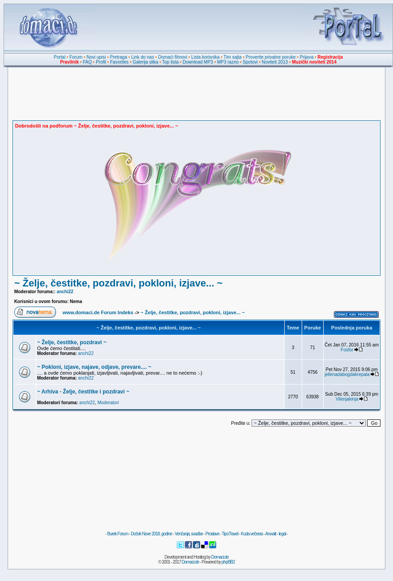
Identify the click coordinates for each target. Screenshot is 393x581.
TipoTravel (230, 533)
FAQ (87, 62)
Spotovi (250, 62)
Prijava (307, 57)
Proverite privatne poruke (271, 57)
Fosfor (347, 349)
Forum (75, 57)
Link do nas (142, 57)
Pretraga (118, 57)
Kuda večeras (252, 533)
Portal (59, 57)
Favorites (119, 62)
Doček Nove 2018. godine (151, 533)
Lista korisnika (205, 57)
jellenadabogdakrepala (347, 374)
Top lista (170, 62)
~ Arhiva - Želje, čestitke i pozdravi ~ (83, 392)
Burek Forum (117, 533)
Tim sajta (233, 57)
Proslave (212, 533)
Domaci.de (220, 557)
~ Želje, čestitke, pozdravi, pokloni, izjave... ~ (118, 283)
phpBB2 (228, 562)
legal (282, 533)
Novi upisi (96, 57)
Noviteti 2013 (275, 62)
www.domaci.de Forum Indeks (98, 312)
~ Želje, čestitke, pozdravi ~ (72, 342)
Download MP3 (198, 62)
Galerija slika (145, 62)
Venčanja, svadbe (189, 533)
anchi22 (65, 291)
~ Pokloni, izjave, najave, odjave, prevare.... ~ (94, 367)
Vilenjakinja (347, 399)
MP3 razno (228, 62)
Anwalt (270, 533)
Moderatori (108, 402)
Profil (101, 62)
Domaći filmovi (172, 57)
